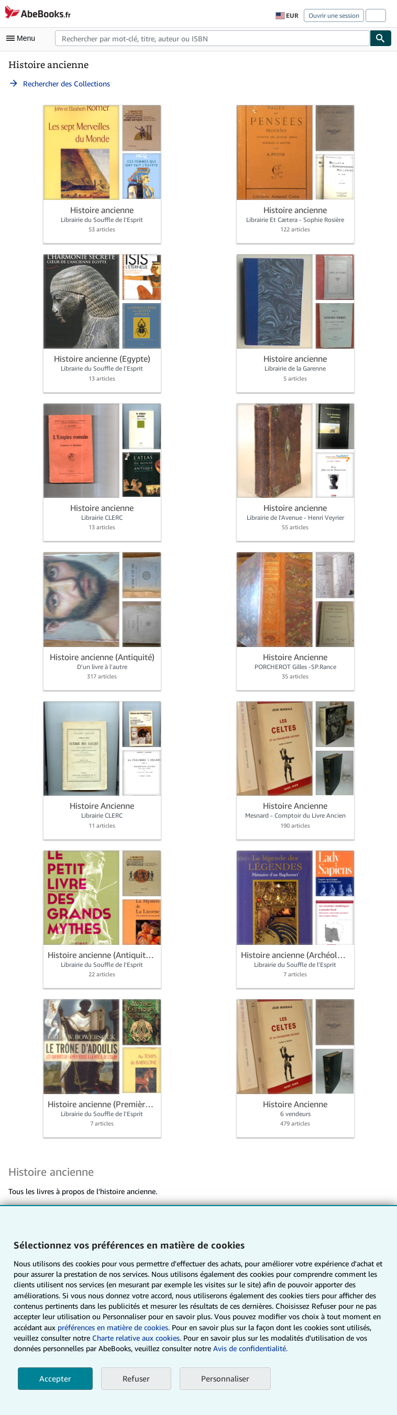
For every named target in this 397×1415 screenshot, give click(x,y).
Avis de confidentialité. (250, 1348)
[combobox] (212, 38)
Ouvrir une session (333, 15)
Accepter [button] (55, 1378)
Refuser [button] (136, 1378)
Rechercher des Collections (59, 83)
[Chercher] (380, 38)
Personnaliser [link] (225, 1378)
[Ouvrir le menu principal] (23, 38)
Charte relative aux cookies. (137, 1337)
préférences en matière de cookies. (114, 1327)
